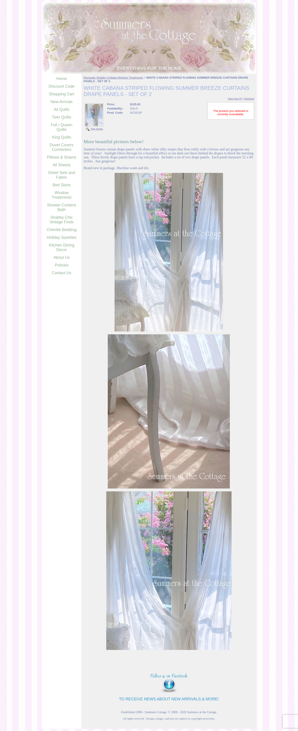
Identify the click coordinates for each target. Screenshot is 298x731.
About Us (61, 257)
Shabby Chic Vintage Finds (61, 219)
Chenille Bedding (62, 230)
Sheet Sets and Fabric (61, 175)
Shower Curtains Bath (61, 207)
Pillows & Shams (61, 157)
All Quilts (61, 109)
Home (61, 78)
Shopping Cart (61, 94)
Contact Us (61, 273)
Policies (61, 265)
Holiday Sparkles (61, 237)
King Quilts (61, 137)
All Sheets (61, 165)
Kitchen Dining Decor (61, 247)
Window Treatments (61, 195)
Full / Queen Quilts (61, 127)
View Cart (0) (235, 98)
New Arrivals (62, 102)
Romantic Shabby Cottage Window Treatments (113, 77)
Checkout (249, 98)
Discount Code (62, 86)
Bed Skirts (62, 185)
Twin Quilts (61, 117)
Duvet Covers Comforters (61, 147)
